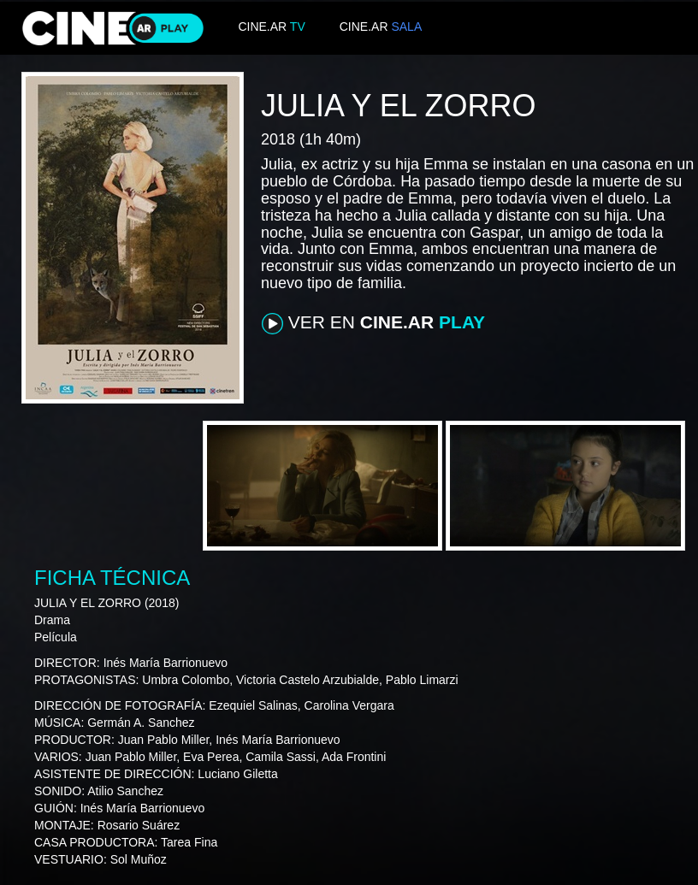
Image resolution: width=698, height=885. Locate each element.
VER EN (373, 323)
